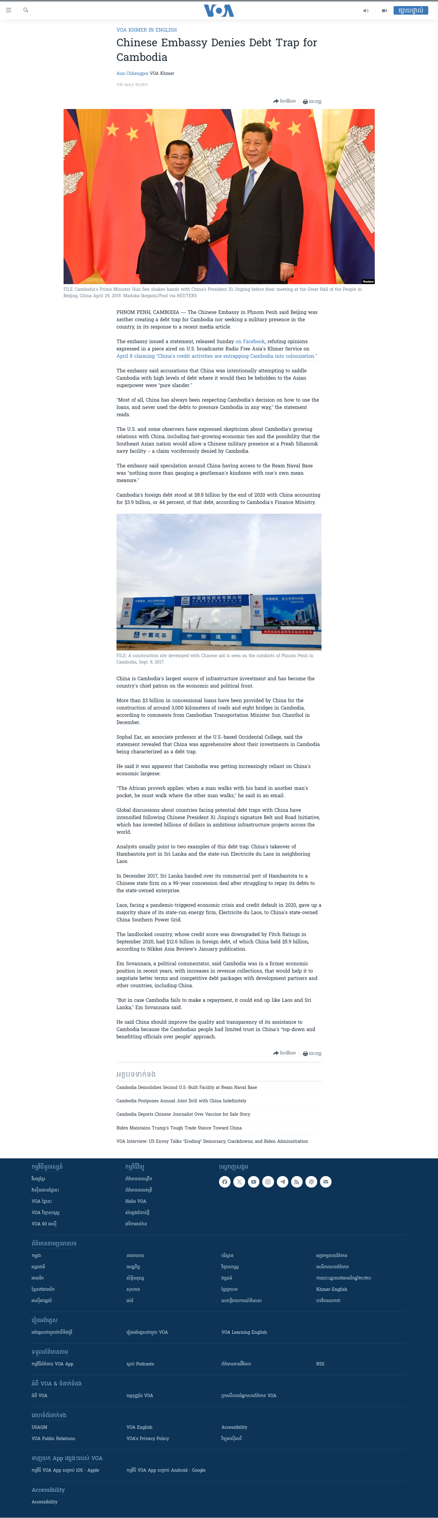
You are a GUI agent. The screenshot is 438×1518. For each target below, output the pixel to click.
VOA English (139, 1428)
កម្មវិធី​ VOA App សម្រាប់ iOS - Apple (65, 1470)
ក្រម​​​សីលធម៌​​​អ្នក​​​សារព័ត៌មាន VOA (248, 1396)
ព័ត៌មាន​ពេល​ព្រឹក (138, 1179)
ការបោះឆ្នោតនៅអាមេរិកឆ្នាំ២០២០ (343, 1278)
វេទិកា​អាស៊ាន (136, 1224)
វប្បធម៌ (226, 1278)
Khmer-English (331, 1290)
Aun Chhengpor (132, 74)
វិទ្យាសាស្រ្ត (230, 1267)
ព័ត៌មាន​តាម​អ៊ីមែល (236, 1364)
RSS (320, 1364)
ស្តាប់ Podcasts (140, 1364)
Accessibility (234, 1428)
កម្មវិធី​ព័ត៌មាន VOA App (52, 1364)
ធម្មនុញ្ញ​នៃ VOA (140, 1396)
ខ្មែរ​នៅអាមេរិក (43, 1290)
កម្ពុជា (36, 1256)
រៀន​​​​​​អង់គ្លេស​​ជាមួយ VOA (147, 1333)
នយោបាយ (135, 1256)
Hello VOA (135, 1202)
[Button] (284, 101)
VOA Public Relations (53, 1439)
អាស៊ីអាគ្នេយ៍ (42, 1301)
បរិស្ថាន (227, 1256)
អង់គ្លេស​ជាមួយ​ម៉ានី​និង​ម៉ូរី (52, 1333)
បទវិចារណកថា (328, 1301)
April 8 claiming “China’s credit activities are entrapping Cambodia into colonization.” (216, 356)
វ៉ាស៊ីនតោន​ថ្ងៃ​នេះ (45, 1190)
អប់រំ (130, 1301)
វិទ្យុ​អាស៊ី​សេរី (231, 1439)
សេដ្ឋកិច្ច (133, 1267)
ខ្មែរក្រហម (229, 1290)
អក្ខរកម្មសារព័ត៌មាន (331, 1256)
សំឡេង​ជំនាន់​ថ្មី (137, 1213)
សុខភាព (133, 1290)
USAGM (39, 1428)
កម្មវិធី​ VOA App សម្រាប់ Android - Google (166, 1470)
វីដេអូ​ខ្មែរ (38, 1179)
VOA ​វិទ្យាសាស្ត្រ (45, 1213)
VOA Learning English (244, 1333)
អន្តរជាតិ (38, 1267)
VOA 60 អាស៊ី (44, 1224)
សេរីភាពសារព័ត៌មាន (332, 1267)
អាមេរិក (38, 1278)
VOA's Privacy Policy (148, 1439)
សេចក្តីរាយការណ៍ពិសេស (241, 1301)
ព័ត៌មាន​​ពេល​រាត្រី (138, 1190)
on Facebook (250, 342)
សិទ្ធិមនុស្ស (135, 1278)
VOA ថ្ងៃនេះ (42, 1202)
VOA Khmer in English (146, 30)
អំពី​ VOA (39, 1396)
